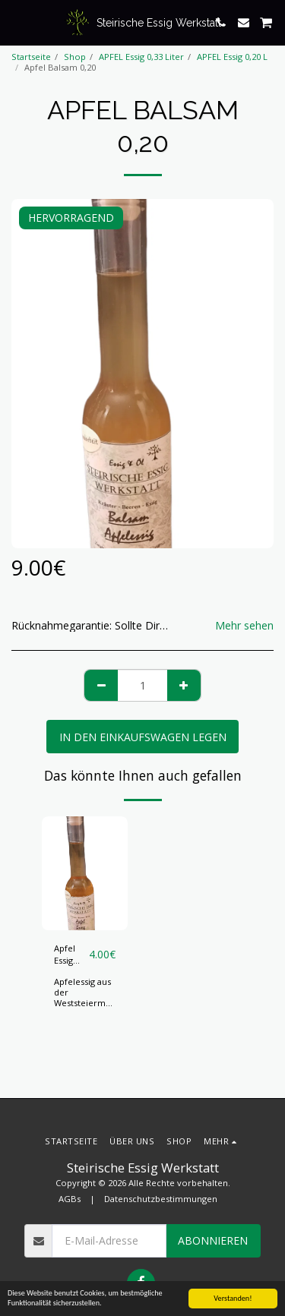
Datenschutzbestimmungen (160, 1198)
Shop (75, 56)
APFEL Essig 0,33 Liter (141, 56)
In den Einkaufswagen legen (142, 737)
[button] (17, 21)
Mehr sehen (244, 626)
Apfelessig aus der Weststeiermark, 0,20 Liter (87, 997)
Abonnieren (213, 1240)
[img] (85, 873)
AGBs (70, 1198)
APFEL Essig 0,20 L (232, 56)
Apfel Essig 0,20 (64, 955)
